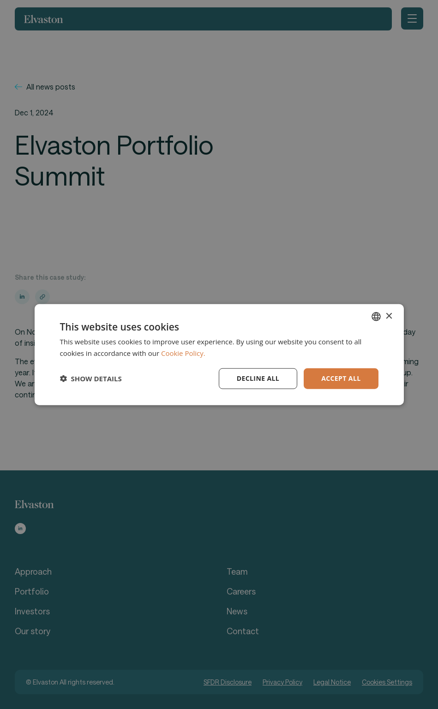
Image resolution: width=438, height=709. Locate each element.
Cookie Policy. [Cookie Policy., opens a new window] (183, 353)
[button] (91, 378)
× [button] (388, 315)
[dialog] (219, 354)
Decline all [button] (258, 378)
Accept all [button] (340, 378)
